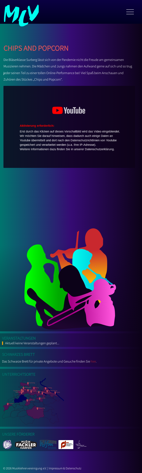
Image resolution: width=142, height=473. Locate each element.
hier (93, 361)
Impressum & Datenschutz (65, 468)
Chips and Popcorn (35, 47)
